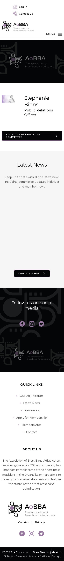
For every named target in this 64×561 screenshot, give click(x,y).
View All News (29, 272)
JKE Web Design (50, 555)
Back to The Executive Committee (22, 135)
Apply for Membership (32, 416)
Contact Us (23, 13)
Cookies (24, 521)
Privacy (40, 521)
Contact (32, 430)
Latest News (32, 401)
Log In (20, 6)
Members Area (32, 423)
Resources (32, 409)
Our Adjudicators (32, 394)
